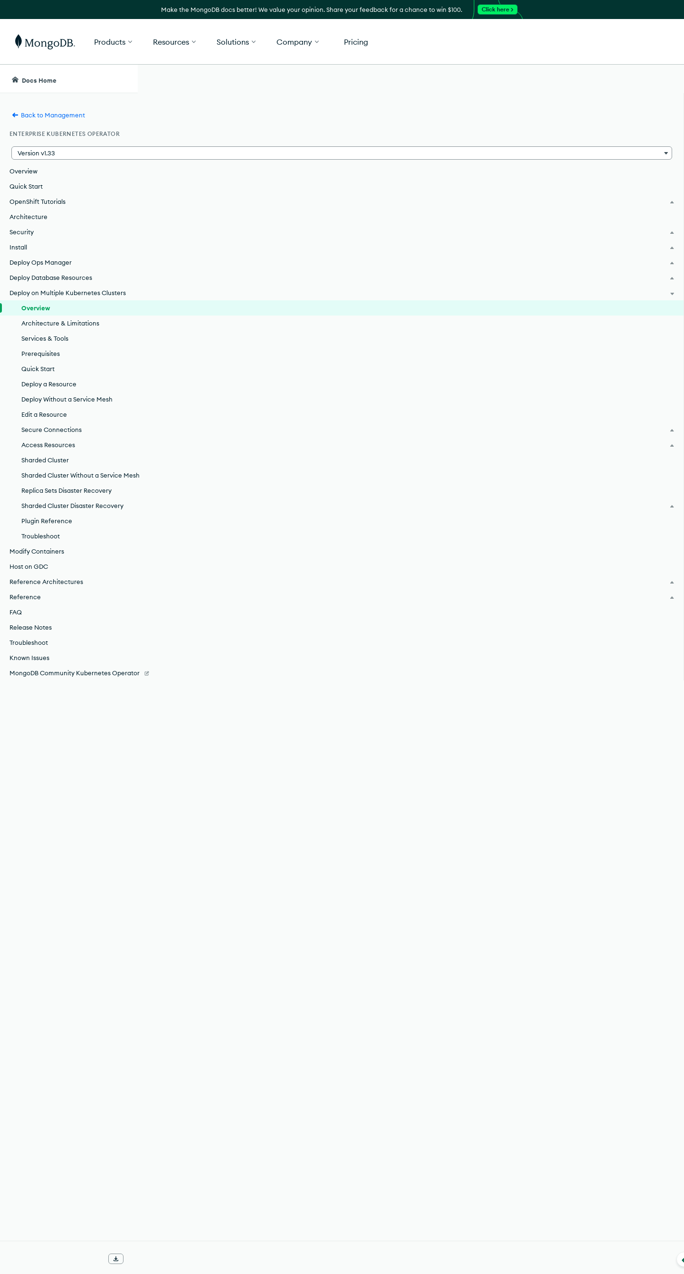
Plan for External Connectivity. (346, 1073)
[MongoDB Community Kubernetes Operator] (68, 706)
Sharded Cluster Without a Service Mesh (71, 489)
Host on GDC (29, 595)
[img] (579, 150)
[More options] (533, 132)
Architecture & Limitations (60, 332)
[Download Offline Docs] (116, 1259)
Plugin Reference (46, 549)
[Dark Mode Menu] (662, 79)
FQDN (342, 1060)
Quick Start (26, 186)
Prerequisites (40, 363)
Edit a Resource (44, 424)
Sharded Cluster (45, 469)
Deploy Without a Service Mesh (67, 408)
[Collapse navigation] (137, 1259)
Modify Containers (37, 580)
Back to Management (48, 115)
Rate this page (594, 132)
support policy (380, 237)
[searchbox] (317, 78)
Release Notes (31, 656)
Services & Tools (44, 348)
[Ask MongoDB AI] (622, 78)
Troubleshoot (40, 564)
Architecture (29, 216)
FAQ (16, 640)
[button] (485, 42)
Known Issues (29, 686)
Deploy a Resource (48, 393)
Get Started (635, 42)
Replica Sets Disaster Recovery (66, 509)
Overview (24, 171)
